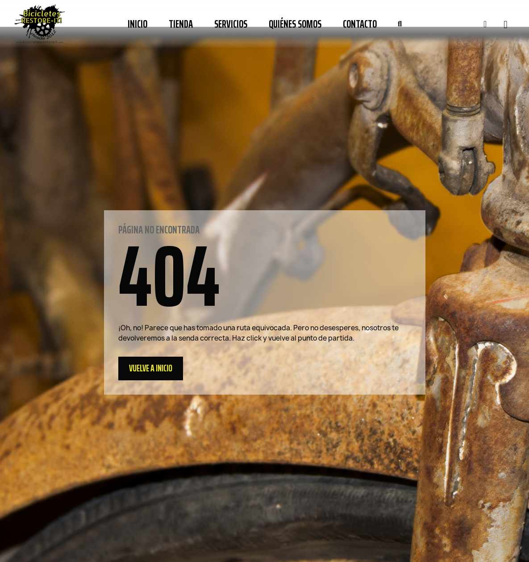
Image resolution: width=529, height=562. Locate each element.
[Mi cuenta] (485, 24)
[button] (399, 24)
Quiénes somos (295, 24)
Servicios (230, 24)
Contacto (360, 24)
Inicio (137, 24)
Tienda (181, 24)
